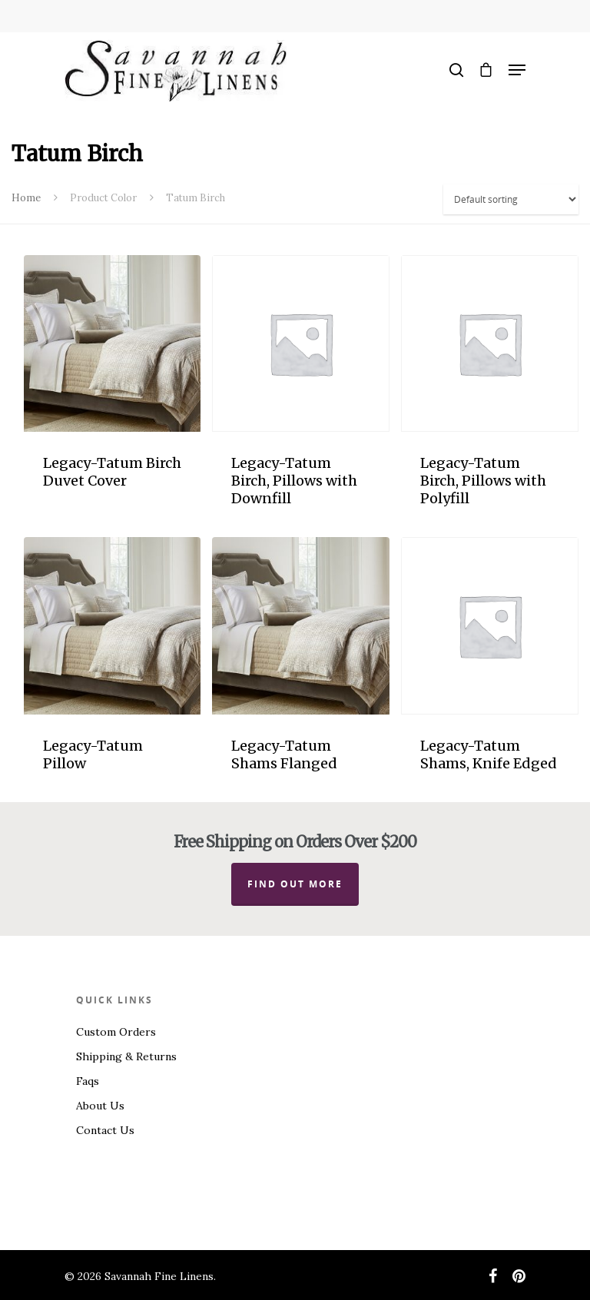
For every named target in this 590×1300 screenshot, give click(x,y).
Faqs (87, 1081)
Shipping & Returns (126, 1056)
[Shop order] (510, 199)
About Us (100, 1106)
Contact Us (105, 1130)
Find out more (295, 883)
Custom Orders (116, 1032)
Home (26, 197)
